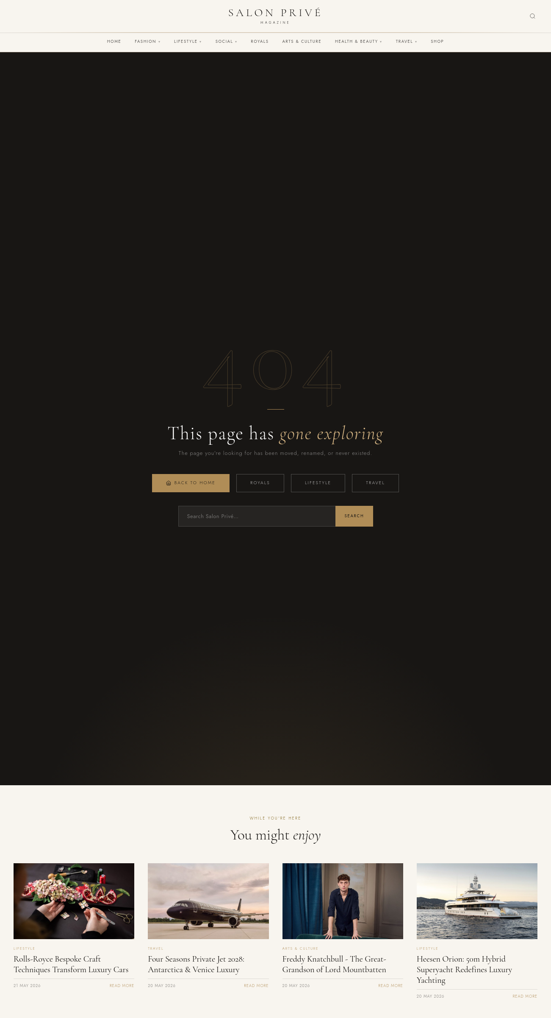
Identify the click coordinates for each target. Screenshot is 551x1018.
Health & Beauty (358, 42)
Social (227, 42)
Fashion (148, 42)
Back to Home (191, 483)
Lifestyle (188, 42)
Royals (260, 42)
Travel (406, 42)
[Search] (532, 16)
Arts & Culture (301, 42)
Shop (437, 42)
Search (354, 516)
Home (114, 42)
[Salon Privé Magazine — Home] (275, 16)
